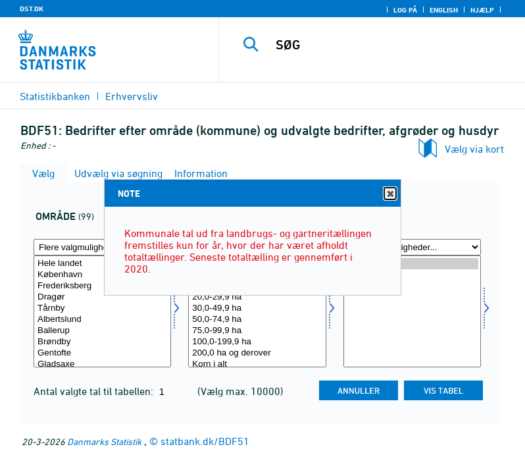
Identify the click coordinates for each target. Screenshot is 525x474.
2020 (412, 263)
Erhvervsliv (131, 96)
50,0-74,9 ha (257, 319)
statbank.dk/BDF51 (205, 441)
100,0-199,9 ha (257, 342)
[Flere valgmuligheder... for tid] (412, 247)
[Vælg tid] (412, 311)
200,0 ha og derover (257, 353)
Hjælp (482, 9)
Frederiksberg (102, 286)
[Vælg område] (102, 311)
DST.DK (31, 8)
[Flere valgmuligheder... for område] (102, 247)
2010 (412, 274)
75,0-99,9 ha (257, 330)
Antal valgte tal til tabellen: (95, 391)
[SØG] (391, 45)
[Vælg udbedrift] (257, 311)
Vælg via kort (474, 149)
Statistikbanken (55, 96)
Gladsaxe (102, 364)
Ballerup (102, 330)
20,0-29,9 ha (257, 297)
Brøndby (102, 342)
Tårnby (102, 308)
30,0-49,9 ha (257, 308)
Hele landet (102, 263)
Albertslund (102, 319)
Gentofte (102, 353)
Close (389, 193)
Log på (405, 9)
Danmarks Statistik (104, 441)
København (102, 274)
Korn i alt (257, 364)
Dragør (102, 297)
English (444, 9)
